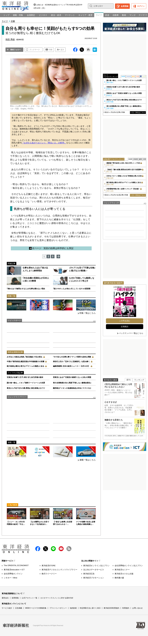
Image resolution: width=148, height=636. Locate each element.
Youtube (61, 548)
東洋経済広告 (89, 574)
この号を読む (124, 321)
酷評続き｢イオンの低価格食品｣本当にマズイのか (72, 388)
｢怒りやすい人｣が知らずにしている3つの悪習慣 (71, 289)
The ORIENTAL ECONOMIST (16, 565)
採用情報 (15, 598)
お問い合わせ (137, 608)
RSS (68, 548)
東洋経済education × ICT (14, 570)
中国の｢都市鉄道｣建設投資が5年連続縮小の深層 (25, 361)
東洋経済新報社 (16, 625)
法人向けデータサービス (93, 570)
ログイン (141, 6)
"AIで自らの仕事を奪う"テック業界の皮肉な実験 (72, 357)
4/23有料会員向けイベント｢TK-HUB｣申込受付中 (63, 5)
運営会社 (5, 598)
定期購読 (124, 326)
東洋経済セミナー (122, 570)
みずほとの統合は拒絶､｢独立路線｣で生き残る (24, 357)
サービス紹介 (7, 608)
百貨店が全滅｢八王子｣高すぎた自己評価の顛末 (25, 377)
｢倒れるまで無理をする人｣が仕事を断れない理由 (26, 289)
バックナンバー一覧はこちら (131, 333)
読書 (13, 21)
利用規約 (125, 608)
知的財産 (73, 608)
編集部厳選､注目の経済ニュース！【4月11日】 (71, 366)
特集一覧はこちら (87, 313)
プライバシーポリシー (58, 608)
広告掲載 (18, 608)
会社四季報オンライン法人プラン (129, 565)
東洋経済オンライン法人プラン (96, 565)
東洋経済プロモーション (93, 578)
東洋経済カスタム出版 (124, 574)
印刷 (50, 50)
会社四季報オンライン (13, 574)
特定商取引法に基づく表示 (90, 608)
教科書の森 (119, 578)
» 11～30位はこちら (138, 112)
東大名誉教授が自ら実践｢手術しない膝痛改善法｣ (72, 383)
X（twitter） (45, 548)
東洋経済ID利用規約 (111, 608)
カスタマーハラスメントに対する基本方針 (56, 598)
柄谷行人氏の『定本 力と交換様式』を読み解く (71, 361)
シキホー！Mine (10, 578)
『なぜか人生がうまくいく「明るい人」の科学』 (44, 143)
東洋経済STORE (49, 565)
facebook (37, 548)
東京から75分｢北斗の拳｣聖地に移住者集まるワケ (26, 388)
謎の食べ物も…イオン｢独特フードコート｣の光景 (26, 383)
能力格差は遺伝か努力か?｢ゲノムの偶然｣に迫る (25, 366)
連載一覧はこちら (87, 460)
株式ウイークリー (49, 574)
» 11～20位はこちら (138, 195)
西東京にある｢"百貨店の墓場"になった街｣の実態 (72, 377)
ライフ (5, 21)
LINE (53, 548)
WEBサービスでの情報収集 (35, 608)
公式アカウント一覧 (29, 598)
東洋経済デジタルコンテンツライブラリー (59, 570)
